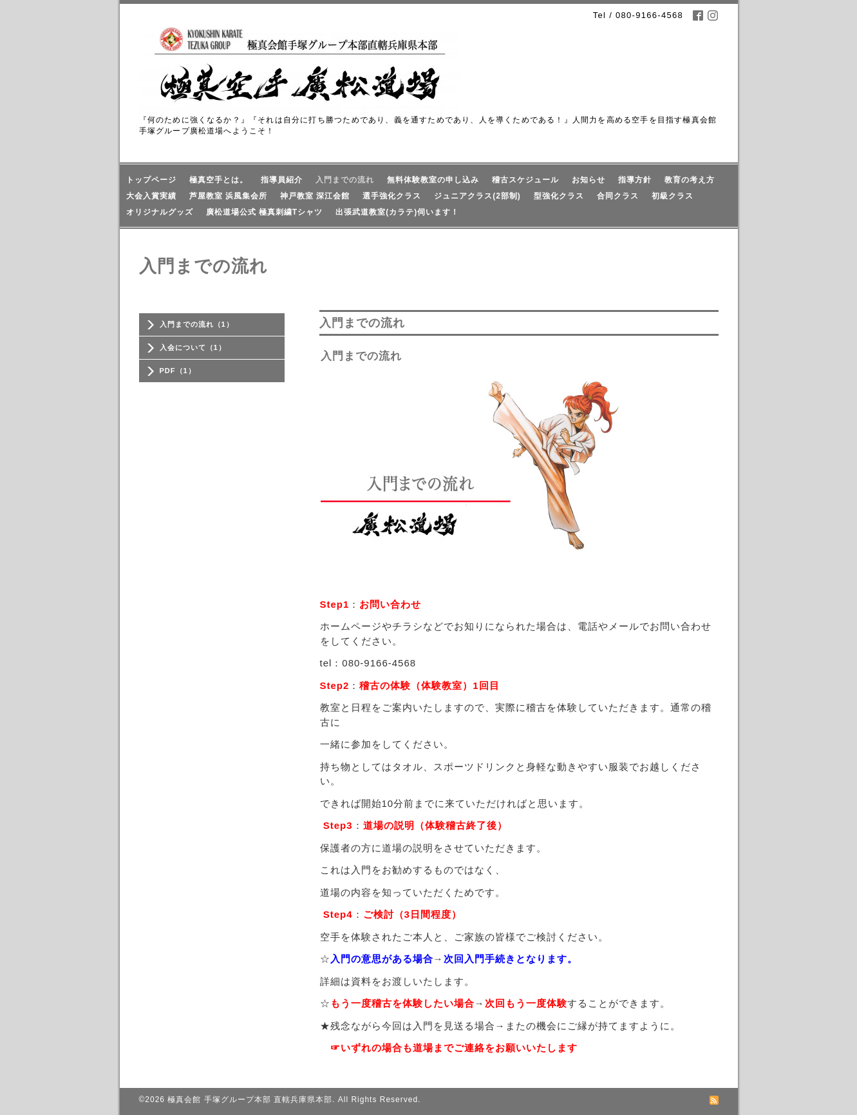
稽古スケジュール (525, 179)
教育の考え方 (689, 179)
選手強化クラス (392, 195)
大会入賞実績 (151, 195)
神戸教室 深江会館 (315, 195)
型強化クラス (559, 195)
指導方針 (635, 179)
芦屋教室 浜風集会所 (228, 195)
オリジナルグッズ (159, 212)
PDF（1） (178, 370)
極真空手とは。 (218, 179)
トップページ (151, 179)
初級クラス (672, 195)
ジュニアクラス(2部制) (477, 195)
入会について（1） (193, 347)
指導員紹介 (282, 179)
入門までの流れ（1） (197, 324)
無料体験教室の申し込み (433, 179)
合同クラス (618, 195)
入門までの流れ (344, 179)
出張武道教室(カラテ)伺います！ (397, 212)
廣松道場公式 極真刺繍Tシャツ (264, 212)
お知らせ (588, 179)
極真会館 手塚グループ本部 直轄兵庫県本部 (249, 1099)
